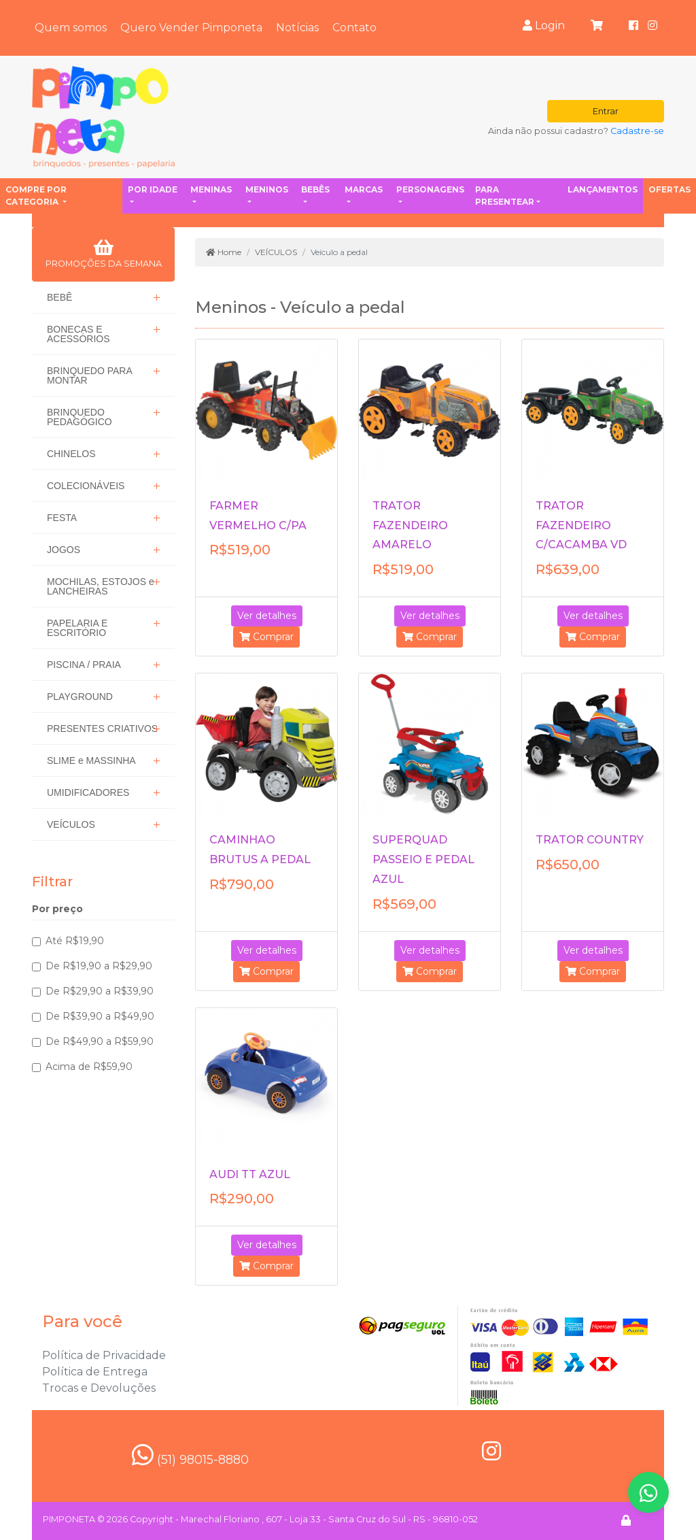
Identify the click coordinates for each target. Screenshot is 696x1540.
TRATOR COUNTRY (590, 839)
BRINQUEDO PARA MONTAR (90, 375)
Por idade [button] (152, 189)
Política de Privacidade (104, 1355)
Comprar (266, 637)
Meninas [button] (211, 189)
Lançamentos (603, 189)
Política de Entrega (94, 1371)
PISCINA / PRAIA (84, 664)
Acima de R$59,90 (89, 1066)
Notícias (297, 27)
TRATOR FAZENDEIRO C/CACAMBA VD (581, 525)
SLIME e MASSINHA (91, 760)
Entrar (606, 111)
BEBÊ (59, 297)
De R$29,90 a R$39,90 (100, 991)
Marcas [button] (364, 189)
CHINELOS (71, 453)
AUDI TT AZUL (249, 1174)
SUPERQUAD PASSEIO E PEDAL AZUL (423, 859)
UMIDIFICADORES (88, 792)
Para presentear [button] (504, 195)
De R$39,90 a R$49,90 (100, 1016)
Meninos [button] (266, 189)
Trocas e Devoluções (99, 1388)
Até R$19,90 (75, 941)
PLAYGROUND (80, 696)
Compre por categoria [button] (36, 195)
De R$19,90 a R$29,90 (99, 966)
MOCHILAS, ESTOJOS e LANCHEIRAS (100, 586)
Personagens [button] (430, 189)
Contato (354, 27)
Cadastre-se (637, 131)
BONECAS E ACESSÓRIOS (78, 334)
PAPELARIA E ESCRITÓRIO (77, 628)
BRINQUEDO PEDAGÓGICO (79, 417)
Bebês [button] (315, 189)
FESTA (62, 517)
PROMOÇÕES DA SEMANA (104, 254)
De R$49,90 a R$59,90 (100, 1041)
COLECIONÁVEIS (85, 485)
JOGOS (63, 549)
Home (223, 252)
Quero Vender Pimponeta (191, 27)
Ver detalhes (266, 615)
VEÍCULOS (71, 824)
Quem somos (71, 27)
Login (544, 25)
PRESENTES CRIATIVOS (102, 728)
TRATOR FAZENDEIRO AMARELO (410, 525)
